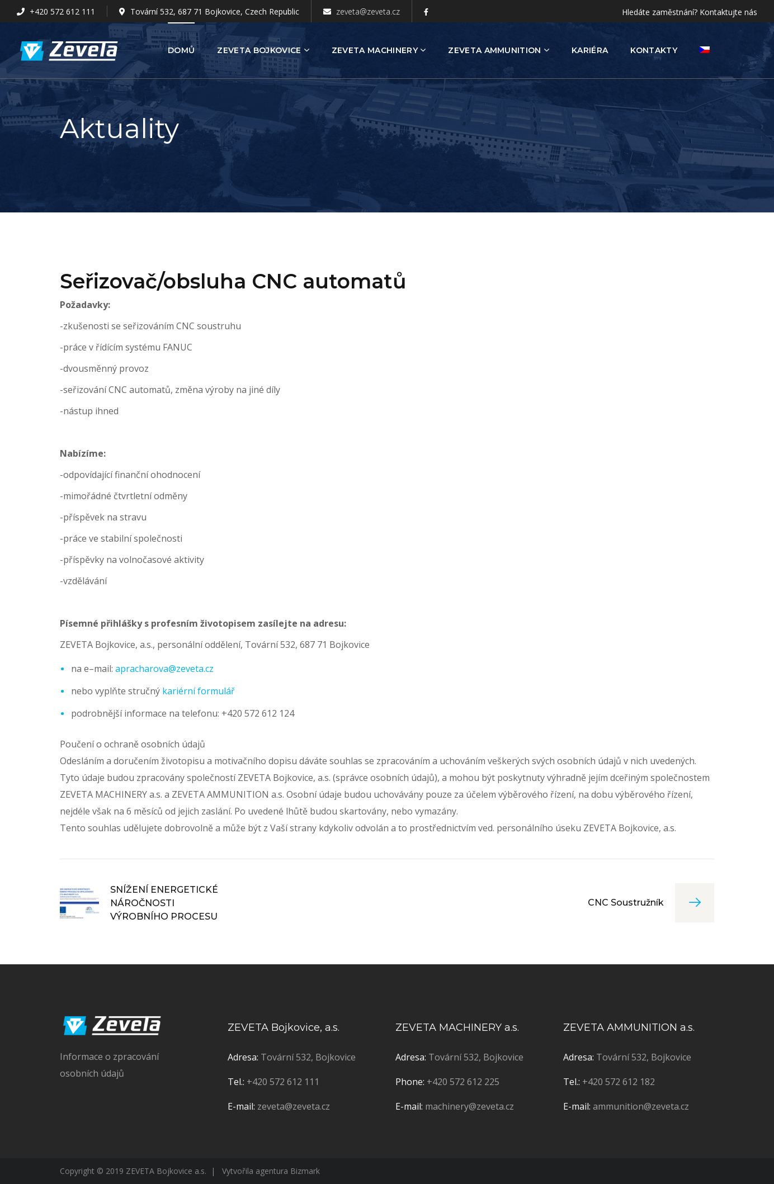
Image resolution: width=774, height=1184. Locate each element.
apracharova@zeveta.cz (164, 668)
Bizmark (305, 1171)
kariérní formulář (198, 691)
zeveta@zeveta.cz (361, 11)
